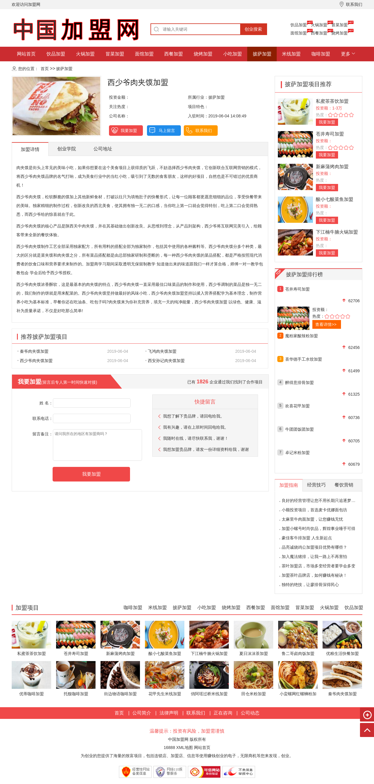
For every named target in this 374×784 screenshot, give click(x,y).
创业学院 (66, 148)
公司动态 (250, 712)
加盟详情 (30, 149)
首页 (45, 68)
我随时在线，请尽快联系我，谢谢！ (195, 438)
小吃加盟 (232, 53)
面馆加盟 (298, 33)
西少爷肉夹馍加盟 (35, 360)
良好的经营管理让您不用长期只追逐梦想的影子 (325, 500)
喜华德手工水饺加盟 (303, 359)
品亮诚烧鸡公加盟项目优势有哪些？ (314, 547)
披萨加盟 (262, 53)
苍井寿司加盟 (330, 133)
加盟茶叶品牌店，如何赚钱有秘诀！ (314, 575)
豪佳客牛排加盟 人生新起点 (307, 538)
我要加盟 (129, 130)
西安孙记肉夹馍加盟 (165, 360)
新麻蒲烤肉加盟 (332, 166)
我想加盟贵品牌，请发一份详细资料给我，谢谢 (206, 449)
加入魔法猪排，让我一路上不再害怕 (314, 556)
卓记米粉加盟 (297, 452)
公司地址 (103, 148)
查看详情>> (325, 324)
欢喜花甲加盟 (297, 406)
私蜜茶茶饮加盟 (332, 101)
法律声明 (169, 712)
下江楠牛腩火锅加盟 (337, 232)
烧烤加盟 (339, 33)
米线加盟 (291, 53)
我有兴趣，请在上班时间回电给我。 (195, 427)
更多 (345, 53)
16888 (169, 747)
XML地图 (184, 747)
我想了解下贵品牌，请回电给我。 (193, 416)
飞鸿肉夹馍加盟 (161, 351)
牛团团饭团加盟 (299, 429)
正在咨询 (223, 712)
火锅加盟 (319, 24)
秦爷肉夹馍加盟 (33, 351)
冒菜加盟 (339, 24)
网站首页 (26, 53)
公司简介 (141, 712)
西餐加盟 (319, 33)
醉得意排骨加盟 (299, 382)
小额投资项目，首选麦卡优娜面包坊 (314, 509)
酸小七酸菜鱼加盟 (334, 199)
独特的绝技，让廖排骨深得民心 (310, 584)
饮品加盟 (298, 24)
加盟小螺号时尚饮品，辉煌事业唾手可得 (318, 528)
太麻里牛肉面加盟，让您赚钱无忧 (312, 519)
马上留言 (167, 130)
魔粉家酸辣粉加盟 (301, 335)
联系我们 (203, 130)
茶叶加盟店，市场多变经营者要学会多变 (318, 566)
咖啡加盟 (320, 53)
